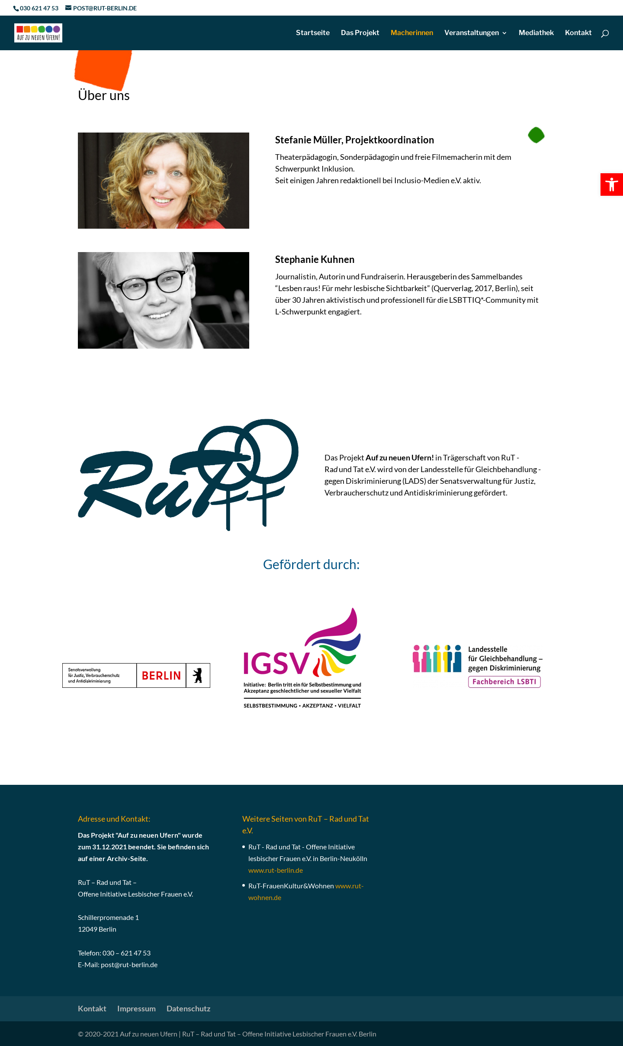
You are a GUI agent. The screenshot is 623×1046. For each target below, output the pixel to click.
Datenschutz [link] (188, 1008)
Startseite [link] (313, 33)
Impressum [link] (136, 1008)
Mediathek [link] (536, 33)
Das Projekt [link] (360, 33)
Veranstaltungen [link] (471, 33)
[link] (612, 184)
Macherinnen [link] (412, 33)
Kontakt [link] (578, 33)
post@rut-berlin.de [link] (129, 964)
